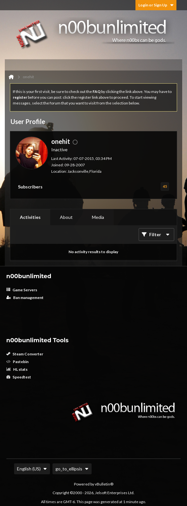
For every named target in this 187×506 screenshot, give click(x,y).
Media (98, 217)
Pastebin (17, 361)
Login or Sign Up (156, 5)
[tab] (30, 217)
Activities (30, 217)
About (66, 217)
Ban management (25, 297)
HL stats (17, 369)
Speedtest (18, 377)
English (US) (32, 468)
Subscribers (30, 186)
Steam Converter (24, 354)
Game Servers (21, 289)
